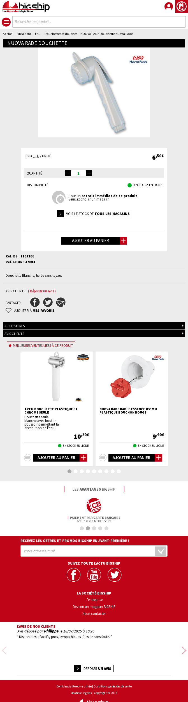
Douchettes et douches (61, 34)
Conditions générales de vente (113, 671)
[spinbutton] (78, 173)
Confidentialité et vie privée (74, 671)
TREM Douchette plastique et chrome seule (51, 410)
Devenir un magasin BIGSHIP (94, 606)
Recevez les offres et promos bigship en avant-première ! (74, 541)
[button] (89, 173)
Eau (38, 34)
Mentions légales (81, 678)
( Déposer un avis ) (42, 291)
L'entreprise (94, 599)
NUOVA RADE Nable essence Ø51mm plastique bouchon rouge (128, 410)
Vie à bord (24, 34)
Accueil (8, 34)
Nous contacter (94, 613)
